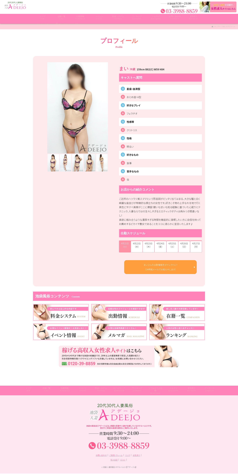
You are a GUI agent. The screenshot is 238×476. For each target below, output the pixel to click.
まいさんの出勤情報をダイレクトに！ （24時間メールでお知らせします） (160, 268)
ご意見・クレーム (115, 457)
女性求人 (193, 18)
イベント (99, 18)
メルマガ (155, 18)
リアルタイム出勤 (155, 394)
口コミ (123, 462)
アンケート (209, 393)
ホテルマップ (119, 393)
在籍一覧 (61, 18)
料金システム (118, 18)
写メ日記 (113, 462)
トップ (42, 18)
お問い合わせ (174, 18)
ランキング (136, 18)
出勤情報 (80, 18)
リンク (129, 457)
